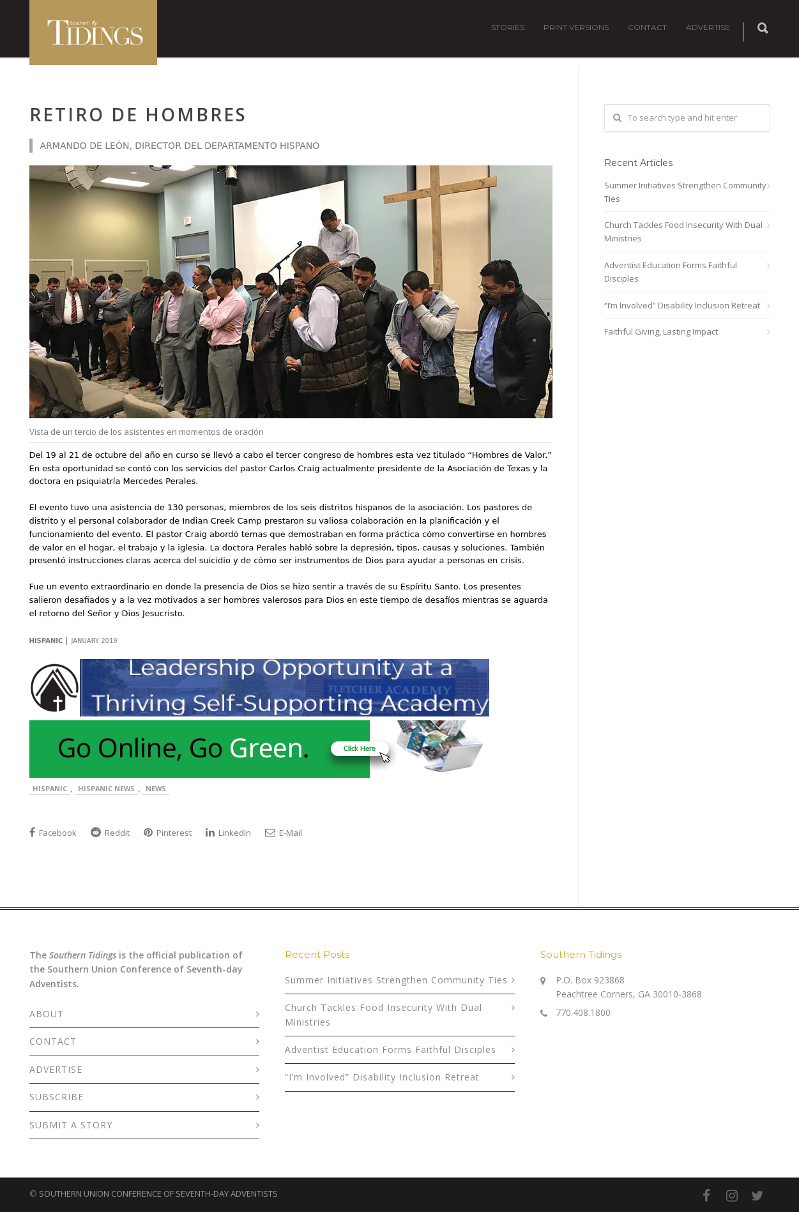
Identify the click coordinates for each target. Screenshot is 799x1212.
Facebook (53, 832)
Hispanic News (106, 788)
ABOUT (46, 1014)
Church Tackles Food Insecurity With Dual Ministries (683, 231)
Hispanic (50, 788)
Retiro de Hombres (138, 114)
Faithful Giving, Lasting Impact (661, 331)
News (156, 788)
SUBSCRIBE (56, 1097)
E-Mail (283, 832)
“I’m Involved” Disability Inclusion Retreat (682, 305)
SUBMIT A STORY (70, 1125)
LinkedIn (228, 832)
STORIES (507, 27)
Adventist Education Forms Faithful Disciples (670, 271)
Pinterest (168, 832)
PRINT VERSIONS (576, 27)
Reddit (110, 832)
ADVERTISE (708, 27)
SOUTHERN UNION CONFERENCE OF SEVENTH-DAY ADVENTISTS (158, 1193)
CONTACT (647, 27)
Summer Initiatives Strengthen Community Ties (685, 191)
